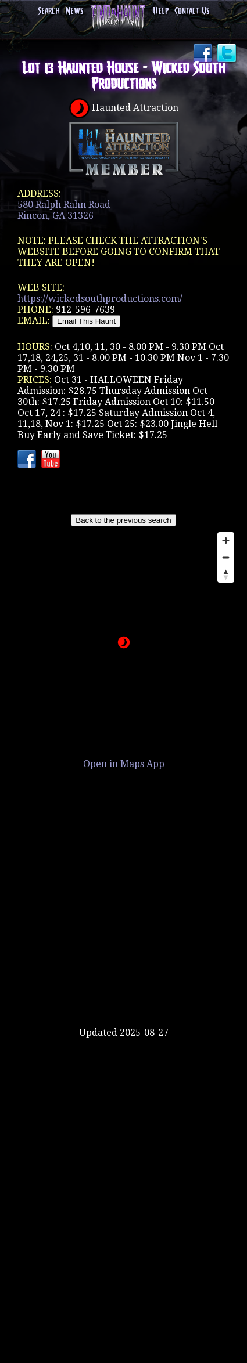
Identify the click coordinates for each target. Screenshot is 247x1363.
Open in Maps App (123, 763)
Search (49, 11)
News (74, 11)
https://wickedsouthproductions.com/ (99, 298)
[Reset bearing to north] (225, 574)
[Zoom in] (225, 540)
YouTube (51, 460)
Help (161, 11)
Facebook (204, 54)
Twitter (227, 54)
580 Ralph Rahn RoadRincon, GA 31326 (63, 210)
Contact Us (191, 11)
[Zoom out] (225, 557)
